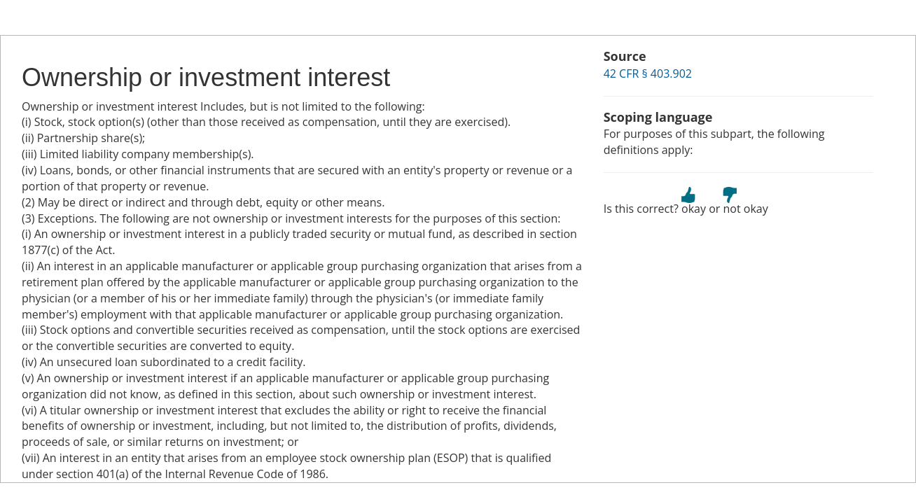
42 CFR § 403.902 (648, 73)
